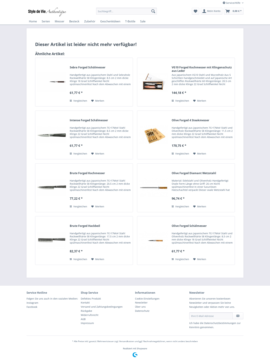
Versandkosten (126, 341)
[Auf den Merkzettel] (97, 101)
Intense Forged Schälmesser (89, 120)
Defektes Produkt (91, 298)
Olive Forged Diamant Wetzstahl (194, 173)
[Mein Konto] (211, 11)
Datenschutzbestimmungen (220, 323)
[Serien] (45, 21)
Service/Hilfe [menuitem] (232, 2)
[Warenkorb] (233, 11)
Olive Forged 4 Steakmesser (190, 120)
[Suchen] (153, 11)
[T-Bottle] (130, 21)
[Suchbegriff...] (126, 11)
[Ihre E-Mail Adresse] (211, 315)
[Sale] (143, 21)
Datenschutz (142, 310)
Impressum (87, 323)
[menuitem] (126, 11)
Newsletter (141, 302)
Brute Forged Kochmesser (87, 173)
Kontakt (85, 302)
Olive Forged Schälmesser (189, 226)
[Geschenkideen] (110, 21)
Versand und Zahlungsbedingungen (102, 306)
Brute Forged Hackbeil (85, 226)
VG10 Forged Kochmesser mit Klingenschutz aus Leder (202, 69)
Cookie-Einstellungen (147, 298)
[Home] (33, 21)
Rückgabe (86, 310)
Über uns (140, 306)
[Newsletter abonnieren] (237, 315)
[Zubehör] (90, 21)
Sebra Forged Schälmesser (87, 67)
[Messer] (59, 21)
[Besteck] (74, 21)
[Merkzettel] (195, 11)
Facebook (32, 306)
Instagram (32, 302)
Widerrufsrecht (89, 315)
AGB (83, 319)
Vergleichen (78, 100)
